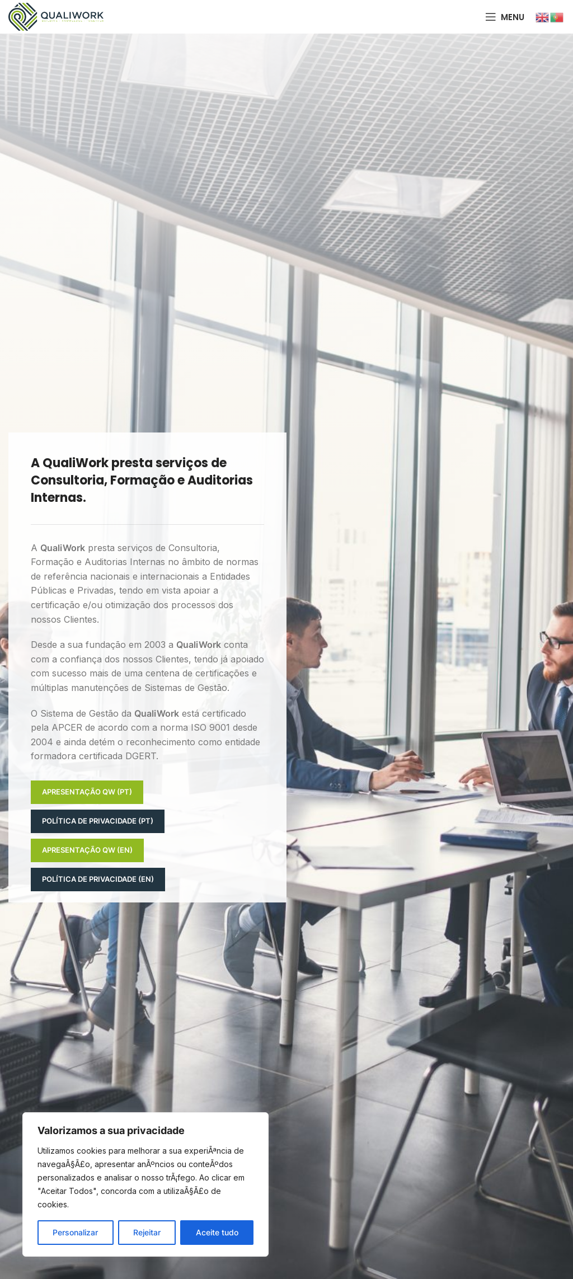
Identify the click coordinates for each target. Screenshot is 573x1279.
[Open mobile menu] (505, 17)
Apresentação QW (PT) (87, 791)
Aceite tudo (217, 1232)
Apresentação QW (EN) (87, 849)
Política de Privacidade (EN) (98, 878)
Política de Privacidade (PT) (97, 820)
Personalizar (75, 1232)
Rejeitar (147, 1232)
